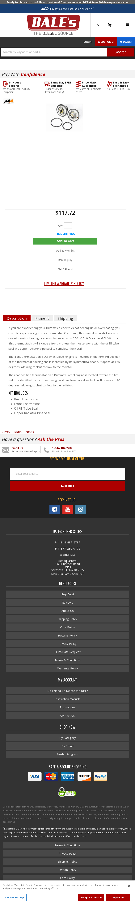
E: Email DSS (67, 554)
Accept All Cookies (91, 897)
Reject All (118, 897)
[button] (67, 52)
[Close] (129, 886)
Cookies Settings (14, 897)
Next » (30, 432)
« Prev (6, 432)
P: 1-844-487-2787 (67, 542)
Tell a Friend (65, 269)
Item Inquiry (65, 260)
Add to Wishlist (65, 250)
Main (18, 432)
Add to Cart (65, 241)
